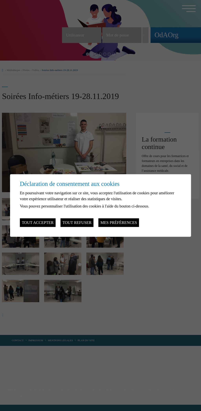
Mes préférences (118, 222)
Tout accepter (38, 222)
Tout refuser (76, 222)
